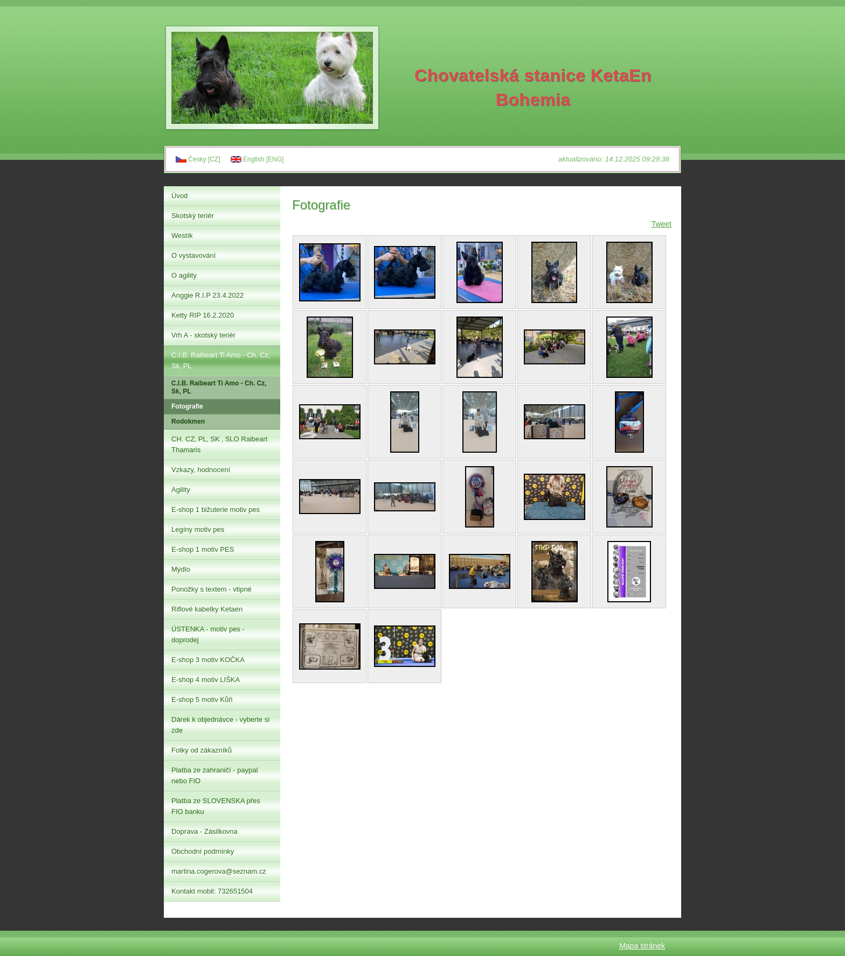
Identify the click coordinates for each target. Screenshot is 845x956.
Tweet (661, 224)
